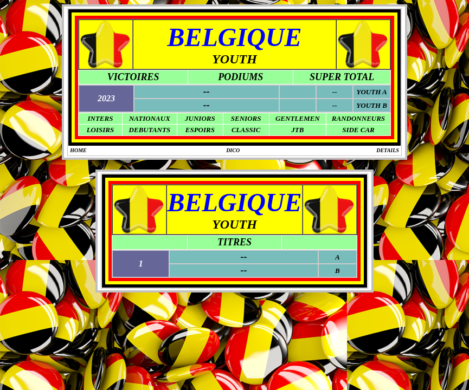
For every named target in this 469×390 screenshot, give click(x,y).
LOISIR (98, 130)
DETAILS (387, 150)
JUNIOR (198, 118)
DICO (233, 150)
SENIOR (244, 118)
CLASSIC (246, 130)
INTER (98, 118)
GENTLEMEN (297, 118)
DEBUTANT (147, 130)
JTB (297, 130)
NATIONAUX (149, 118)
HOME (78, 150)
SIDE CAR (358, 130)
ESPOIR (198, 130)
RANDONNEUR (356, 118)
